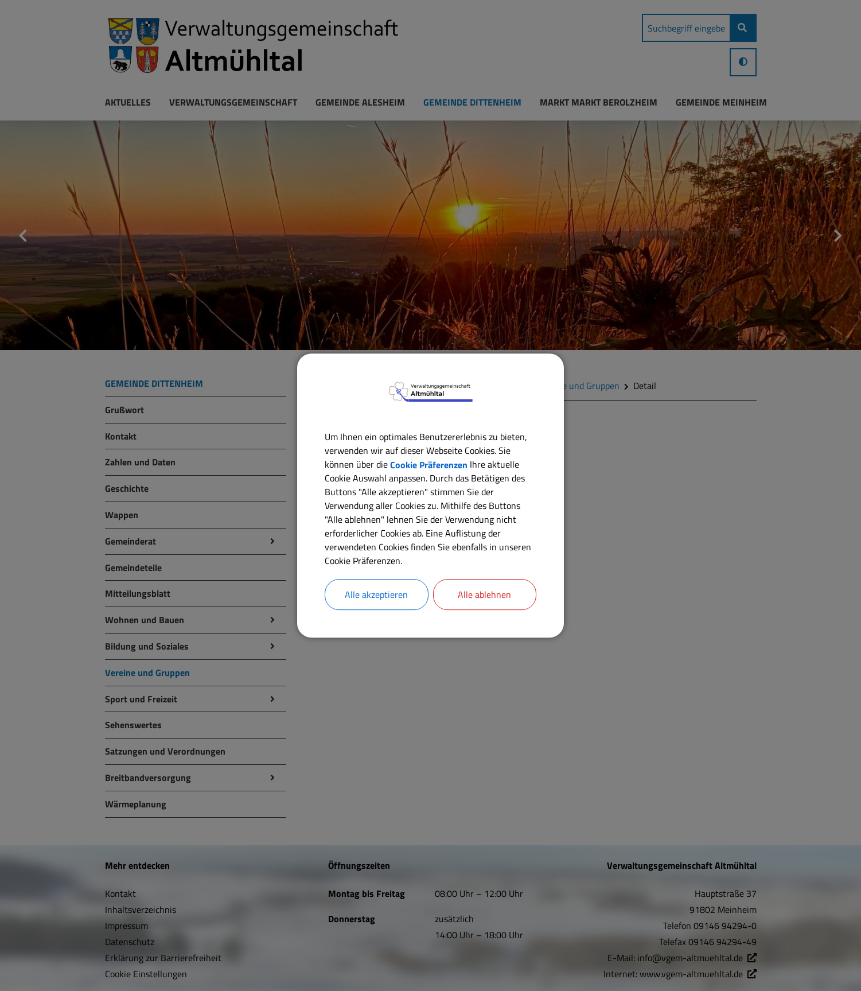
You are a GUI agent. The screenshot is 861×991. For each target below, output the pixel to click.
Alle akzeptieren (376, 594)
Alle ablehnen (484, 594)
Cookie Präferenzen (428, 464)
